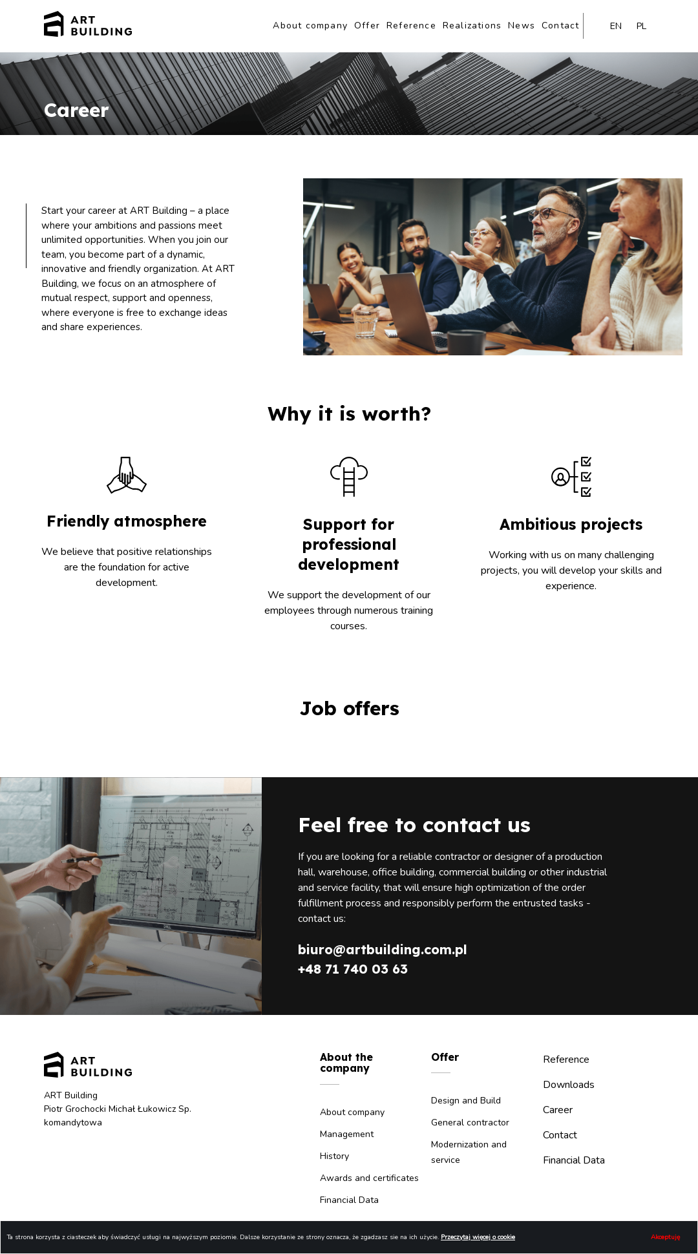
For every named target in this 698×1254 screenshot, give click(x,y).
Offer (367, 25)
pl (641, 26)
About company (310, 25)
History (334, 1156)
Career (558, 1110)
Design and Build (466, 1100)
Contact (560, 25)
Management (347, 1134)
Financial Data (349, 1200)
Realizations (472, 25)
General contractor (470, 1122)
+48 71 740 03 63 (353, 969)
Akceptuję (665, 1237)
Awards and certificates (369, 1178)
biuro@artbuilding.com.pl (382, 949)
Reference (411, 25)
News (521, 25)
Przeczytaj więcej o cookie (478, 1237)
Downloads (569, 1085)
